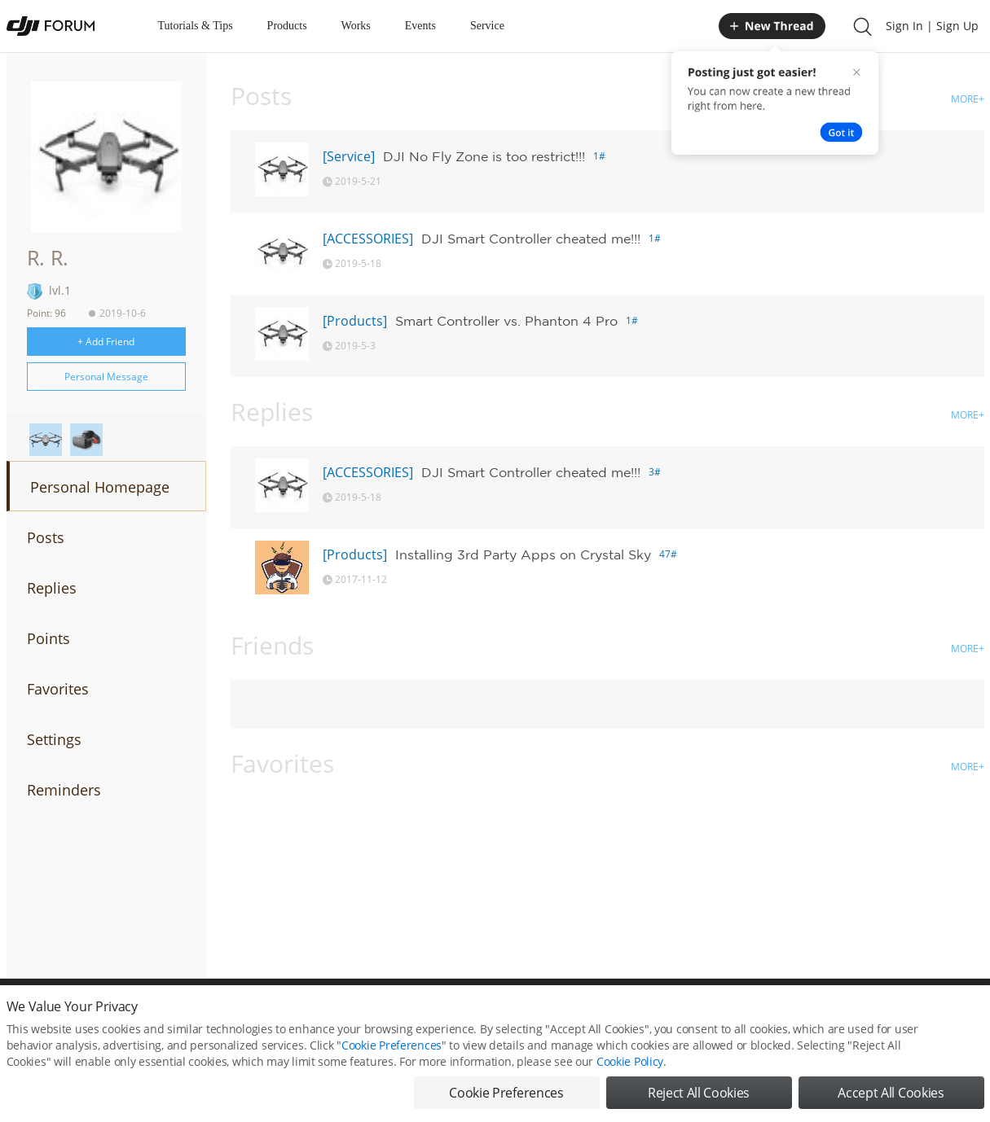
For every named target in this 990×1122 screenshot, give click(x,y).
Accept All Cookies (891, 1093)
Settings (54, 739)
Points (48, 638)
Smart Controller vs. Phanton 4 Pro (506, 320)
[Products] (355, 321)
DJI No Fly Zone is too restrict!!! (484, 156)
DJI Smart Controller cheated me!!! (530, 238)
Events (420, 26)
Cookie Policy (629, 1061)
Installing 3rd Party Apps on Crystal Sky (523, 554)
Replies (52, 588)
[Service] (349, 156)
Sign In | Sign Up (932, 25)
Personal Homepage (99, 487)
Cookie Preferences (391, 1045)
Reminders (64, 790)
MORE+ (967, 99)
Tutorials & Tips (195, 26)
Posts (45, 537)
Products (287, 26)
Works (356, 26)
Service (487, 26)
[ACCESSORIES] (368, 239)
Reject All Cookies (699, 1093)
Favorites (58, 689)
